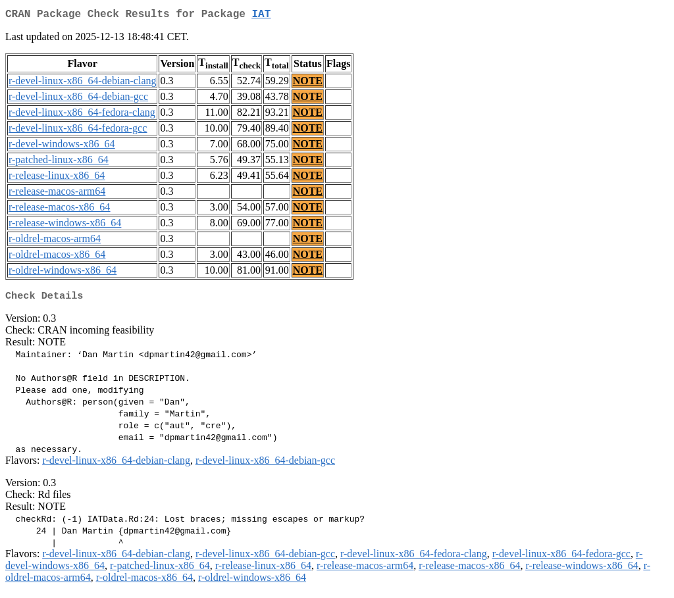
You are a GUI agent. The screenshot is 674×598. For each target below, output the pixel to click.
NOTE (308, 83)
